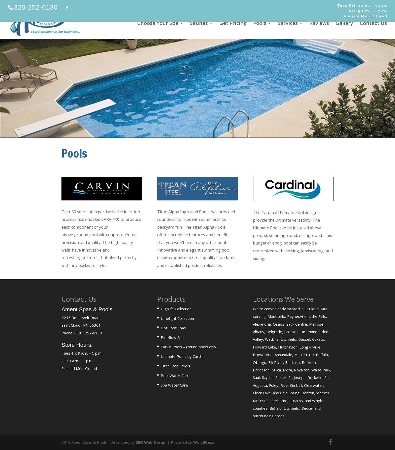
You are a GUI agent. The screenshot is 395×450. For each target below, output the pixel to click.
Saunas (199, 23)
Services (288, 23)
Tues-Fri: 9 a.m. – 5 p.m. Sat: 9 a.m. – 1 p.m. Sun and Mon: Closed (362, 10)
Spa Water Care (174, 385)
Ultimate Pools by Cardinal (183, 356)
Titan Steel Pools (175, 365)
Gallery (344, 23)
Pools (259, 23)
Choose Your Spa (157, 23)
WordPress (203, 442)
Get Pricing (233, 23)
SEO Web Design (151, 442)
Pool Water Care (175, 375)
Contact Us (373, 23)
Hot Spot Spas (173, 327)
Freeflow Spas (173, 337)
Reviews (319, 23)
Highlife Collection (176, 308)
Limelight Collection (177, 318)
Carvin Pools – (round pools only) (189, 346)
